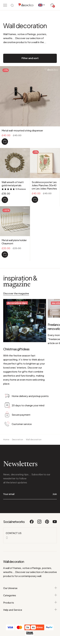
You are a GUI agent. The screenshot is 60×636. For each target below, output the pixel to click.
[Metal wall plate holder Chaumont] (5, 254)
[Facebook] (32, 523)
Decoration (17, 439)
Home (6, 439)
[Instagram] (39, 523)
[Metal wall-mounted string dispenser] (5, 141)
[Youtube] (55, 523)
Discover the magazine (16, 293)
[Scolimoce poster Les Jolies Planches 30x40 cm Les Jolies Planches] (35, 199)
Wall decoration (34, 439)
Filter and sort (30, 58)
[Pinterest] (47, 523)
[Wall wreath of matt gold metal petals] (5, 200)
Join (54, 493)
